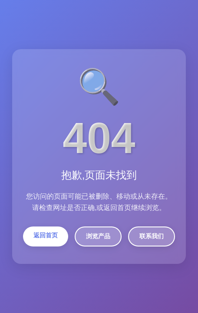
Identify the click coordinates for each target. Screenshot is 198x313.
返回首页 (45, 235)
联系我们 (151, 236)
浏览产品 (98, 236)
